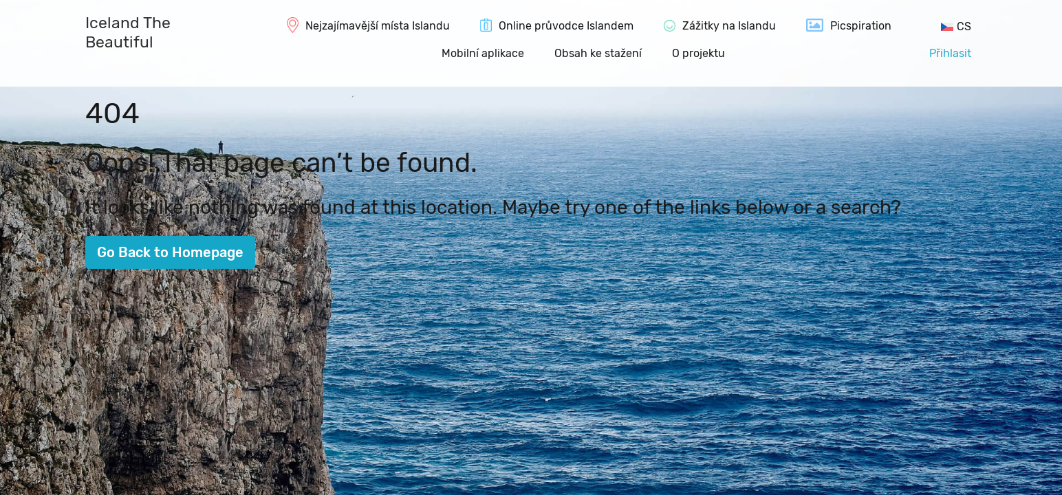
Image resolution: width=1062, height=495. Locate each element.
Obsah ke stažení (598, 53)
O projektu (698, 53)
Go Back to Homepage (170, 252)
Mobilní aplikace (483, 53)
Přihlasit (950, 53)
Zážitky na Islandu (729, 25)
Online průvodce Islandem (566, 25)
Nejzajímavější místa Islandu (377, 25)
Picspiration (860, 25)
